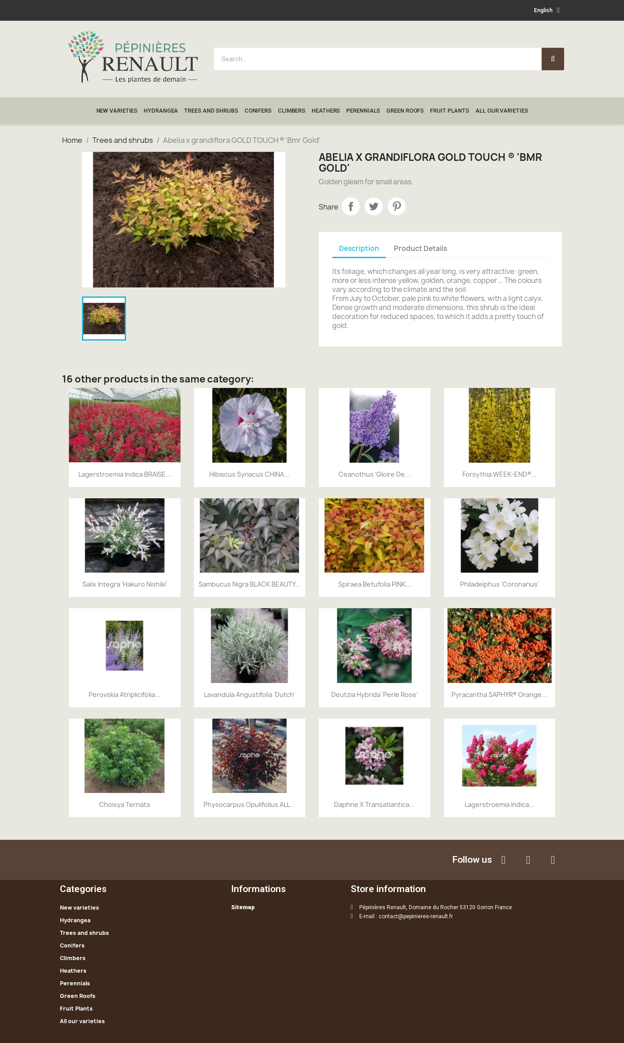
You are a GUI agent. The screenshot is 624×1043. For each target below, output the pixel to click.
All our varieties (501, 110)
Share (351, 206)
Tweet (374, 206)
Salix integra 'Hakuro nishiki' (124, 584)
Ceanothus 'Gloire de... (374, 474)
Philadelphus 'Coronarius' (499, 584)
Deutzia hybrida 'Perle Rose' (374, 694)
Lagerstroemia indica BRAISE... (124, 474)
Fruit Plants (449, 110)
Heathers (326, 110)
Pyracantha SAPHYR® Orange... (499, 694)
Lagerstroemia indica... (499, 804)
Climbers (291, 110)
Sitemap (243, 907)
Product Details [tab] (420, 248)
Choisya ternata (124, 804)
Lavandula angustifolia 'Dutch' (249, 694)
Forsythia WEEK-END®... (499, 474)
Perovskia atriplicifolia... (124, 694)
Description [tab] (359, 248)
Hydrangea (161, 110)
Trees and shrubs (211, 110)
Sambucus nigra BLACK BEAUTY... (249, 584)
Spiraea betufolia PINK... (374, 584)
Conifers (257, 110)
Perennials (363, 110)
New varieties (117, 110)
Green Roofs (405, 110)
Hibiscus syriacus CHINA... (249, 474)
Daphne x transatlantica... (374, 804)
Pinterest (397, 206)
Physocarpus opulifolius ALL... (249, 804)
